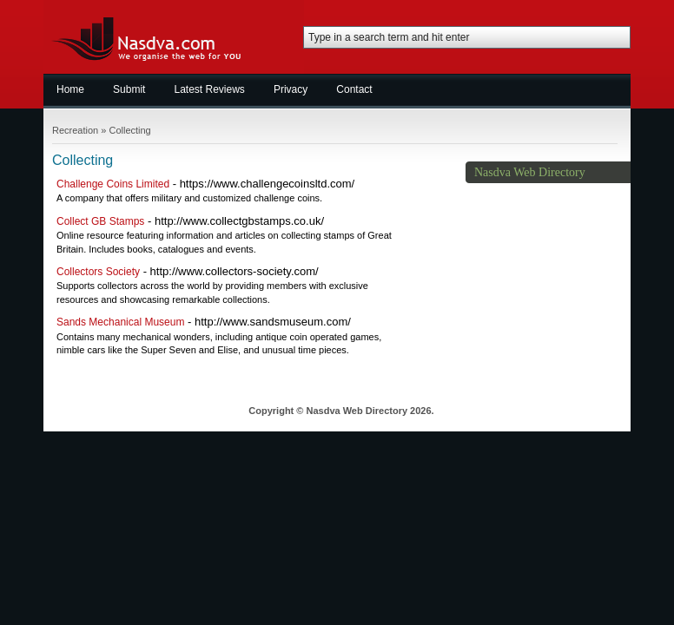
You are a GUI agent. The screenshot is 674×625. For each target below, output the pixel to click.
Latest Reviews (210, 89)
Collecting (129, 130)
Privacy (290, 89)
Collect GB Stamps (100, 221)
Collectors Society (98, 272)
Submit (129, 89)
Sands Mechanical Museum (120, 322)
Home (70, 89)
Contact (354, 89)
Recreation (75, 130)
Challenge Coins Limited (112, 184)
